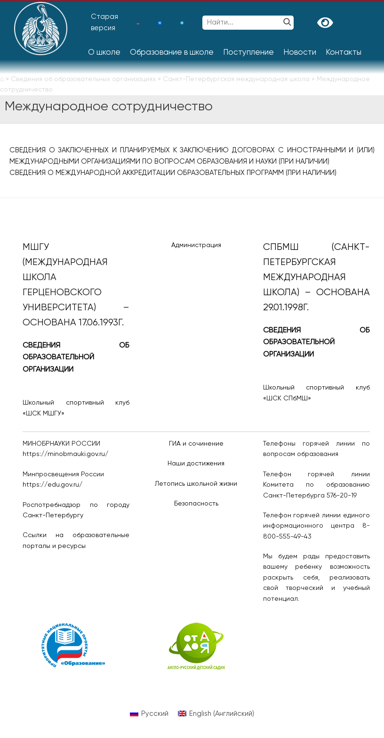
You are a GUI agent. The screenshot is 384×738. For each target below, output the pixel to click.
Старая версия (104, 22)
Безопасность (196, 503)
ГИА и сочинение (196, 443)
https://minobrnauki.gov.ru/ (65, 454)
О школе (104, 53)
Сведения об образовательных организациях (83, 79)
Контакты (343, 53)
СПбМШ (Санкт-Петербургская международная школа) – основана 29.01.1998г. (316, 277)
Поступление (248, 53)
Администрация (196, 245)
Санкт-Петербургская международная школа (236, 79)
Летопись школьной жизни (196, 484)
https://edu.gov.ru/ (52, 484)
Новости (299, 53)
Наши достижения (196, 463)
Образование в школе (172, 53)
